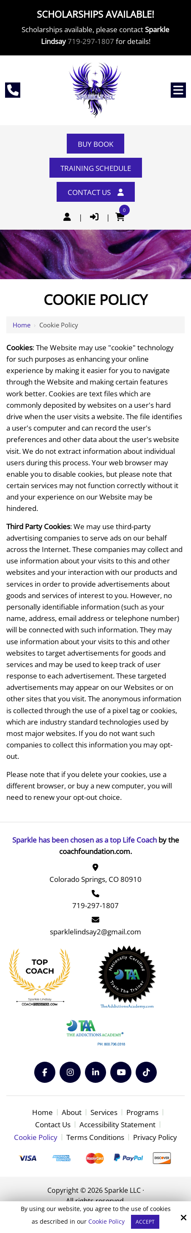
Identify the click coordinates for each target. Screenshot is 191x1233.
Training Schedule (95, 168)
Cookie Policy (106, 1221)
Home (21, 325)
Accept (145, 1221)
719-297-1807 (91, 41)
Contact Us (96, 192)
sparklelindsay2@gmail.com (95, 931)
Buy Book (95, 144)
